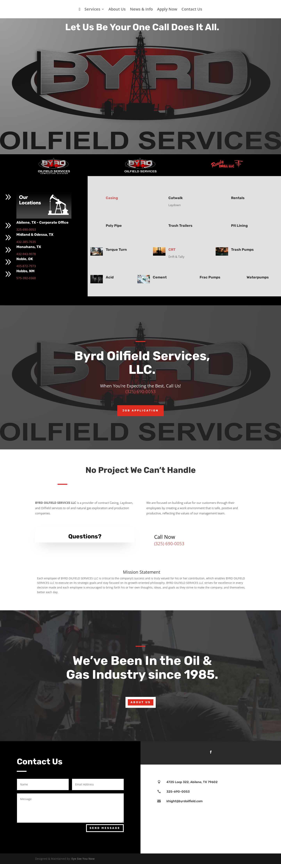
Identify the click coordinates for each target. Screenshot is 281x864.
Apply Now (167, 10)
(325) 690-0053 (140, 391)
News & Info (141, 10)
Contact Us (191, 10)
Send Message (105, 828)
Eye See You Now (83, 858)
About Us (117, 10)
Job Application (140, 410)
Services (92, 10)
